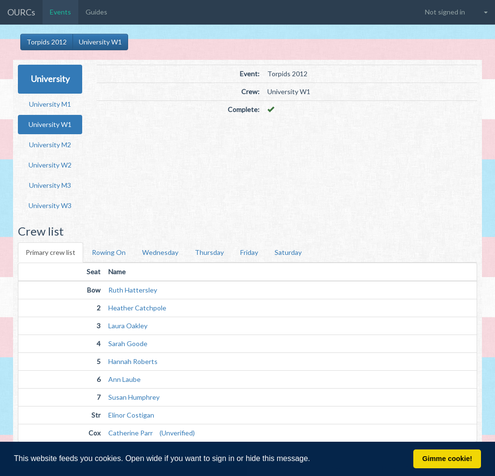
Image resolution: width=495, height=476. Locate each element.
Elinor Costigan (131, 415)
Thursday (209, 252)
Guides (96, 12)
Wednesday (160, 252)
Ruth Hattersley (132, 290)
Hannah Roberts (133, 361)
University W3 (50, 205)
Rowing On (109, 252)
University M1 (50, 104)
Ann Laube (124, 379)
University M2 (50, 144)
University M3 (50, 185)
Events (60, 12)
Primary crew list (50, 252)
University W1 (100, 42)
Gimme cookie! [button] (447, 458)
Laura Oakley (127, 326)
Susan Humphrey (134, 397)
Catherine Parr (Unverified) (151, 433)
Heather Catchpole (137, 308)
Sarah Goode (127, 343)
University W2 (50, 165)
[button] (313, 459)
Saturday (288, 252)
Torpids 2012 (47, 42)
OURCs (21, 12)
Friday (249, 252)
